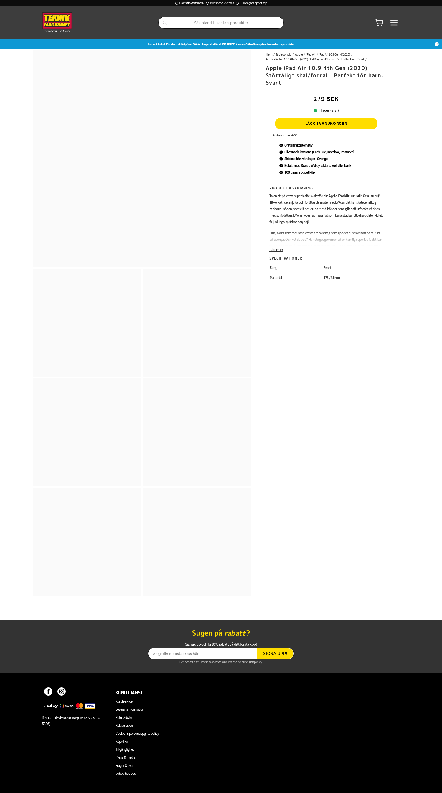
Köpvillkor (122, 741)
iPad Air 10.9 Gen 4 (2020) (334, 54)
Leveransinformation (130, 709)
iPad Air (310, 54)
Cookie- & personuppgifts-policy (137, 734)
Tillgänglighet (125, 749)
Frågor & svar (124, 766)
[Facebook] (48, 692)
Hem (269, 54)
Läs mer (276, 249)
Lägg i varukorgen (326, 123)
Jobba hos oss (126, 774)
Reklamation (124, 726)
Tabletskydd (283, 54)
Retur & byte (124, 718)
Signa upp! (275, 653)
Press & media (126, 757)
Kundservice (124, 701)
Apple (299, 54)
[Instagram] (61, 692)
